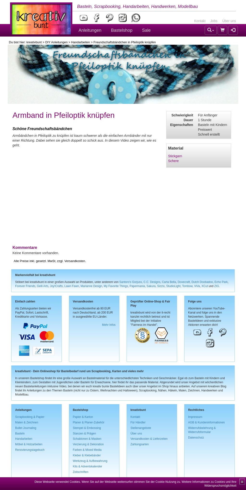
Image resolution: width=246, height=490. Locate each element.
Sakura (151, 286)
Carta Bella (169, 282)
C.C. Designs (151, 282)
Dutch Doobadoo (202, 282)
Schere (173, 161)
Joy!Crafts (56, 286)
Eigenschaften (181, 125)
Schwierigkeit (182, 115)
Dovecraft (184, 282)
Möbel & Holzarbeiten (29, 444)
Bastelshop (121, 30)
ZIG (216, 286)
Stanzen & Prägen (84, 433)
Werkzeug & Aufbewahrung (90, 461)
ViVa (197, 286)
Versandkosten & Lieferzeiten (149, 438)
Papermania (137, 286)
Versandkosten (74, 261)
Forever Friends (25, 286)
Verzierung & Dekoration (88, 444)
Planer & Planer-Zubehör (89, 422)
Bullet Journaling (25, 428)
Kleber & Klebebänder (87, 455)
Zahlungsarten (139, 444)
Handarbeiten (80, 42)
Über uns (229, 21)
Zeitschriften (80, 472)
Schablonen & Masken (87, 438)
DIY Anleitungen (56, 42)
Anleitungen (90, 30)
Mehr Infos (109, 325)
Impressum (195, 417)
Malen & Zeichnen (26, 422)
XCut (205, 286)
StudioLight (173, 286)
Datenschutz (196, 437)
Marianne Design (91, 286)
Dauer (188, 120)
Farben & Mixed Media (87, 450)
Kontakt (199, 21)
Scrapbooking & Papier (29, 417)
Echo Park (221, 282)
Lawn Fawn (71, 286)
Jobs (214, 21)
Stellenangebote (140, 428)
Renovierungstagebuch (29, 450)
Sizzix (161, 286)
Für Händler (138, 422)
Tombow (187, 286)
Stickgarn (175, 156)
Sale (146, 30)
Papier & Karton (83, 417)
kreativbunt (34, 42)
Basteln (20, 433)
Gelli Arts (43, 286)
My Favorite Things (116, 286)
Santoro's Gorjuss (130, 282)
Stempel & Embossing (87, 428)
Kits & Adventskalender (87, 466)
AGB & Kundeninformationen (206, 422)
